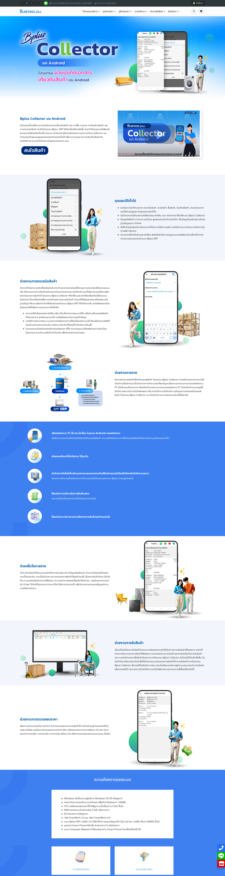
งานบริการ (140, 11)
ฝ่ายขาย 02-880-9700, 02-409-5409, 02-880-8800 (70, 3)
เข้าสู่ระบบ (198, 3)
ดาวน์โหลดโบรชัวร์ (81, 869)
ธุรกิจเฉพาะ (108, 11)
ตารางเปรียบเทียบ (144, 869)
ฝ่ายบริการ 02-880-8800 (105, 3)
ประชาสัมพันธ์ (156, 11)
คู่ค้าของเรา (124, 11)
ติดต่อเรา (172, 11)
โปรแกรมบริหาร (90, 11)
